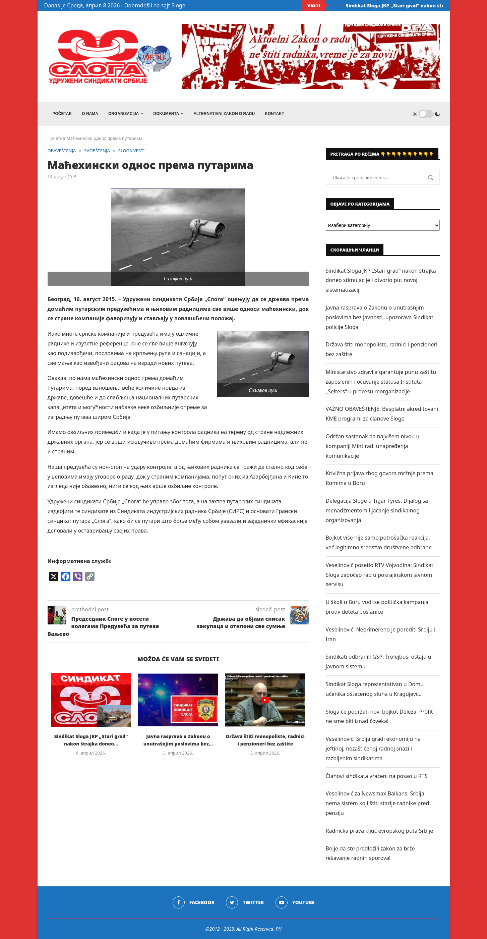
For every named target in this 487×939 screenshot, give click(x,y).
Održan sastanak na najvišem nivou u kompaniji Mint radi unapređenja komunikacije (373, 446)
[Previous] (333, 5)
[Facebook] (194, 902)
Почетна (56, 138)
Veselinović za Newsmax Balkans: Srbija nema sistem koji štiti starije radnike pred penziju (377, 803)
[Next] (340, 5)
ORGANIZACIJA (123, 113)
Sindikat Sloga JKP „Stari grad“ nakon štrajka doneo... (410, 5)
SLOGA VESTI (131, 151)
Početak (62, 113)
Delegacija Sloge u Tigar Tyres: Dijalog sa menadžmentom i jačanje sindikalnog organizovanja (377, 510)
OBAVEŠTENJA (62, 151)
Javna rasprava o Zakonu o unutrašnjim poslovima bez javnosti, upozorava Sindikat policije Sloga (379, 317)
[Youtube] (295, 902)
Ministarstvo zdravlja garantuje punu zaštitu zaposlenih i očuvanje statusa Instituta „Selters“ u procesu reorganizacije (381, 381)
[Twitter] (245, 902)
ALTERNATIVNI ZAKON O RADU (224, 113)
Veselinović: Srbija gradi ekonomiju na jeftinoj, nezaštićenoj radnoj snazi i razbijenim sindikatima (373, 748)
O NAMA (90, 113)
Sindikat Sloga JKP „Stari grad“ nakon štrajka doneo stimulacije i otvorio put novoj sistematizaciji (381, 280)
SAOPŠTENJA (97, 151)
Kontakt (274, 113)
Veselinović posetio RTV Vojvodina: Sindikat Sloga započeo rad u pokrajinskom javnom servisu (379, 574)
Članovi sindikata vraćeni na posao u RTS (377, 776)
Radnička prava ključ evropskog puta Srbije (379, 830)
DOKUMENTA (166, 113)
